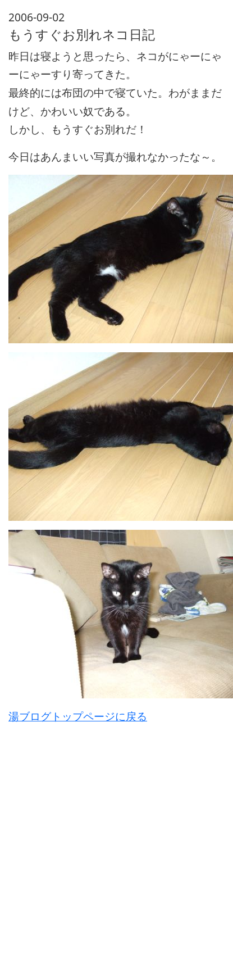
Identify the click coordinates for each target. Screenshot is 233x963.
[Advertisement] (105, 831)
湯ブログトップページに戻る (77, 716)
